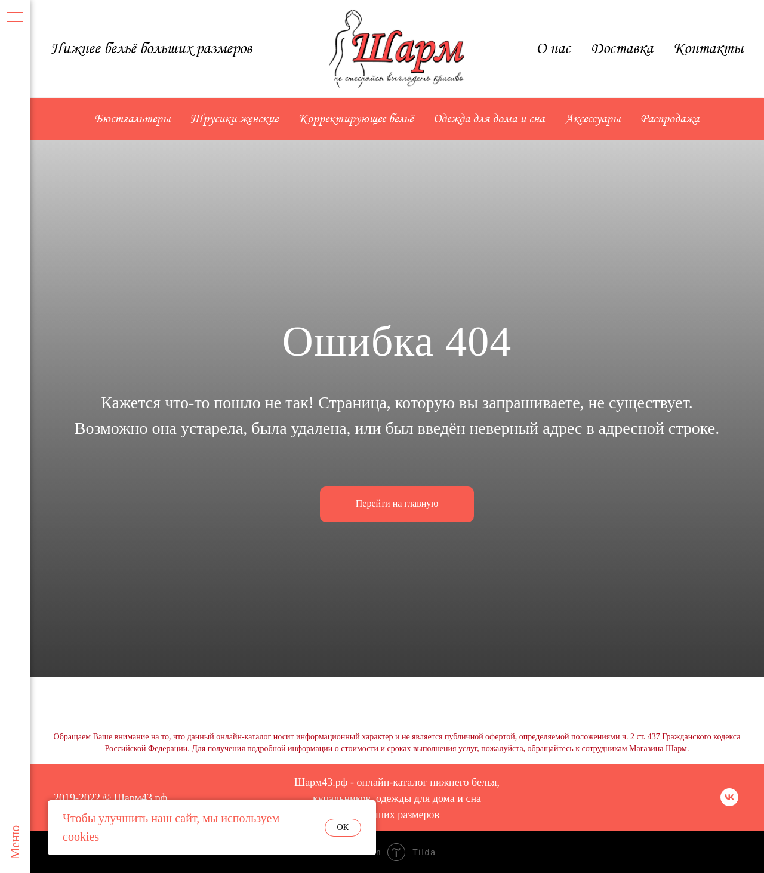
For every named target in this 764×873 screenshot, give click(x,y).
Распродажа (669, 119)
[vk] (729, 803)
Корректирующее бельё (355, 119)
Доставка (622, 49)
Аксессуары (592, 119)
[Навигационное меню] (15, 18)
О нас (553, 49)
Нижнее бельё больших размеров (151, 49)
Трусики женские (234, 119)
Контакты (708, 49)
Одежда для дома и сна (488, 119)
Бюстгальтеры (132, 119)
